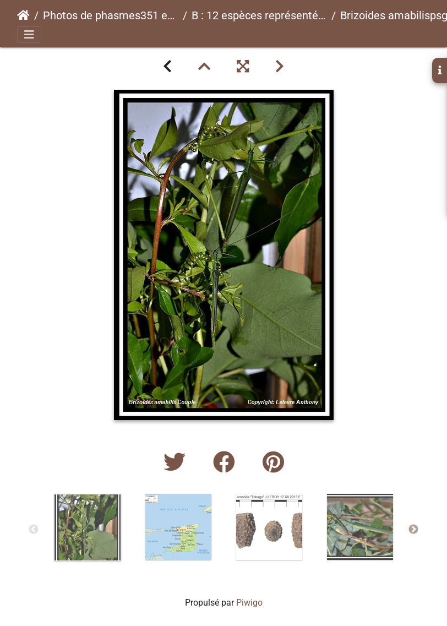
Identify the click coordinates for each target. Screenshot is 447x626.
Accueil (23, 15)
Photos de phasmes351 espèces (110, 15)
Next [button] (413, 529)
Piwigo (249, 602)
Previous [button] (33, 529)
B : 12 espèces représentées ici (259, 15)
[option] (87, 527)
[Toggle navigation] (29, 34)
